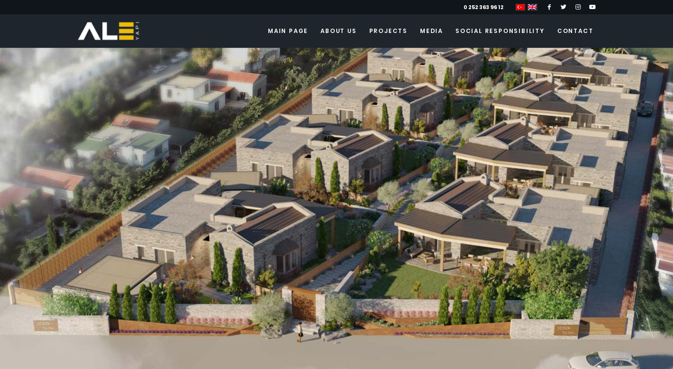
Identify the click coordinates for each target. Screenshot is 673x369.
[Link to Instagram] (578, 7)
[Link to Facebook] (549, 7)
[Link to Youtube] (592, 7)
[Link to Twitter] (564, 7)
